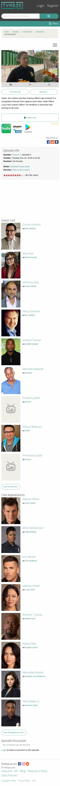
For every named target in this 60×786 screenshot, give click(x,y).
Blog (23, 771)
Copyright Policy (8, 781)
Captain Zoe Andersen (35, 676)
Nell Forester (31, 257)
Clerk (27, 430)
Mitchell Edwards (32, 369)
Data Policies (9, 775)
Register (53, 6)
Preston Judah (31, 398)
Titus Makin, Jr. (31, 701)
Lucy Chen (30, 589)
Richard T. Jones (32, 614)
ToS (34, 781)
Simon (28, 401)
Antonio (28, 373)
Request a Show (37, 771)
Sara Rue (27, 253)
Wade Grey (30, 618)
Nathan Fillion (31, 499)
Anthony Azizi (30, 282)
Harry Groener (31, 311)
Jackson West (31, 705)
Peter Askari (30, 286)
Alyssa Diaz (29, 643)
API (16, 771)
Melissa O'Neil (31, 586)
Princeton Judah (32, 455)
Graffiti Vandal (31, 344)
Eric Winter (29, 557)
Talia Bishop (30, 532)
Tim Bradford (31, 561)
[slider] (14, 175)
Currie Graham (31, 224)
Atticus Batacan (32, 426)
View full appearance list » (14, 732)
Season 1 (16, 154)
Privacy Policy (24, 781)
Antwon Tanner (31, 340)
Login (40, 6)
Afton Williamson (32, 528)
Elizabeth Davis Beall (20, 166)
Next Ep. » (43, 92)
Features (6, 771)
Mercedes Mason (33, 672)
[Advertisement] (21, 200)
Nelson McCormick (21, 170)
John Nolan (30, 503)
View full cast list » (10, 487)
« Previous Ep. (15, 92)
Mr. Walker (30, 315)
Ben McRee (30, 228)
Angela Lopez (31, 647)
